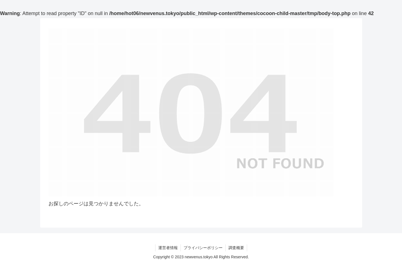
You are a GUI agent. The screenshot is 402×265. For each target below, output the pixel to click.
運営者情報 (168, 247)
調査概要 (236, 247)
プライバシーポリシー (203, 247)
